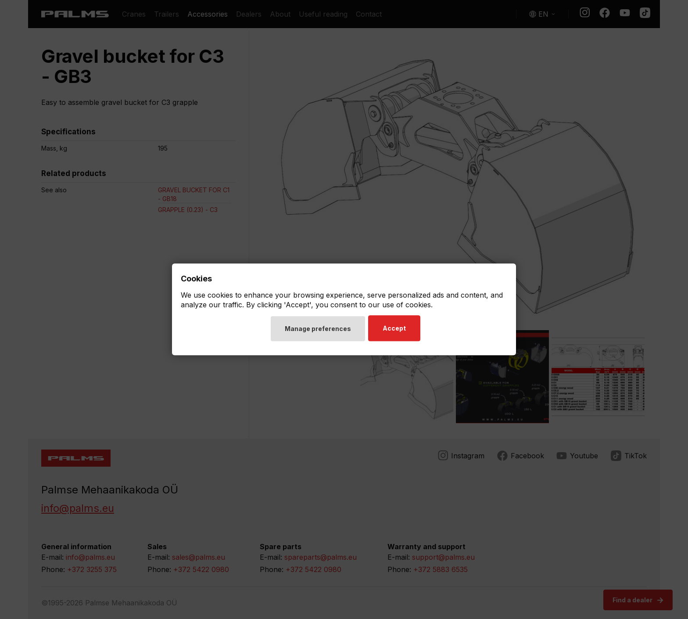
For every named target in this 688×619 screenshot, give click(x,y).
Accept (395, 328)
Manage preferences (318, 329)
